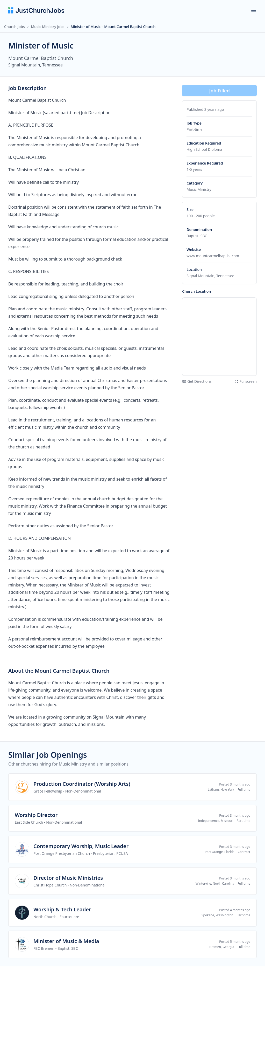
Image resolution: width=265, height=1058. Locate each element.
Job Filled (219, 90)
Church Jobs (14, 26)
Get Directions (196, 381)
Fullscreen (245, 381)
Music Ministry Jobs (47, 26)
